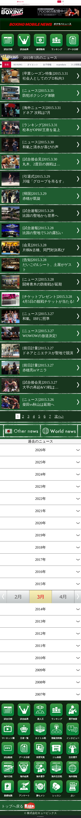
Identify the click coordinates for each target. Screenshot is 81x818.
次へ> (59, 416)
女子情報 (47, 64)
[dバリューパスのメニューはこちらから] (63, 2)
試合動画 (8, 756)
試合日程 (8, 48)
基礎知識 (8, 794)
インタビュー (73, 737)
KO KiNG (18, 64)
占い (73, 794)
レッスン (56, 794)
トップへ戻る (18, 806)
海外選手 (40, 775)
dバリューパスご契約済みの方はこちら (23, 4)
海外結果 (24, 775)
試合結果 (24, 48)
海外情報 (73, 775)
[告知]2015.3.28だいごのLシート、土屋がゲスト (47, 265)
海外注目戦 (56, 775)
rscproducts (61, 64)
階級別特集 (56, 737)
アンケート (24, 794)
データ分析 (73, 48)
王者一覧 (24, 737)
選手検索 (73, 718)
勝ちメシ (40, 794)
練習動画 (40, 48)
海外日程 (8, 775)
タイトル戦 (40, 737)
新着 (7, 64)
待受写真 (40, 756)
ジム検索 (56, 756)
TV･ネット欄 (8, 737)
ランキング (56, 48)
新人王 (40, 718)
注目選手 (73, 756)
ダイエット (32, 64)
